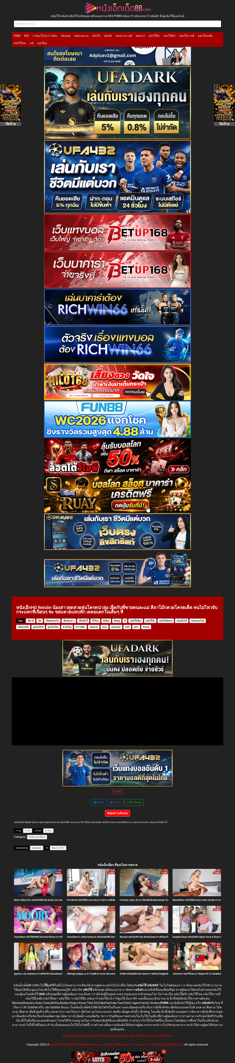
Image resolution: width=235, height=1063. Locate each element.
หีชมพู (117, 620)
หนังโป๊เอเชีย (205, 35)
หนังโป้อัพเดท (165, 620)
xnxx (104, 627)
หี (125, 620)
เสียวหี (31, 620)
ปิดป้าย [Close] (11, 124)
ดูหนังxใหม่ (53, 627)
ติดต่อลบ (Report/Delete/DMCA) (83, 1035)
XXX (26, 35)
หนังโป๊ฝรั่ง (169, 35)
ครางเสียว (80, 627)
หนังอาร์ (140, 35)
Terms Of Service (161, 1035)
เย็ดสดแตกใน (52, 620)
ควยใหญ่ (67, 627)
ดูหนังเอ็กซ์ (38, 627)
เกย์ (31, 43)
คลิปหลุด (66, 35)
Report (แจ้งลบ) (117, 813)
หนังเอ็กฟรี (182, 620)
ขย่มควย (94, 627)
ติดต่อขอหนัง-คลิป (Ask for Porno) (127, 1035)
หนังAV (108, 35)
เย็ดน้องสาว (68, 620)
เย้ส (39, 620)
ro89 (127, 627)
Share (99, 802)
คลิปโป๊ (96, 35)
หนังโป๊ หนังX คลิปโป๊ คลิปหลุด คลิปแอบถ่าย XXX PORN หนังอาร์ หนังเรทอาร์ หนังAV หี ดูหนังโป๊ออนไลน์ (117, 1044)
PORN (17, 35)
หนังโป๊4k (150, 620)
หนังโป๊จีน (154, 35)
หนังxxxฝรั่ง (23, 627)
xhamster (116, 627)
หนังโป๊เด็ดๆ (135, 620)
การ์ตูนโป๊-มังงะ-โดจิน (44, 35)
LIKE (117, 791)
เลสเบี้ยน (42, 43)
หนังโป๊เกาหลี (186, 35)
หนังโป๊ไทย (20, 43)
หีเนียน (106, 620)
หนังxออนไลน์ (197, 620)
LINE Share (134, 802)
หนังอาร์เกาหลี (124, 35)
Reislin (146, 627)
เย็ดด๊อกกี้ (83, 620)
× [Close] (163, 1051)
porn (136, 627)
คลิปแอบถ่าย (81, 35)
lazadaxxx (36, 848)
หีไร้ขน (95, 620)
